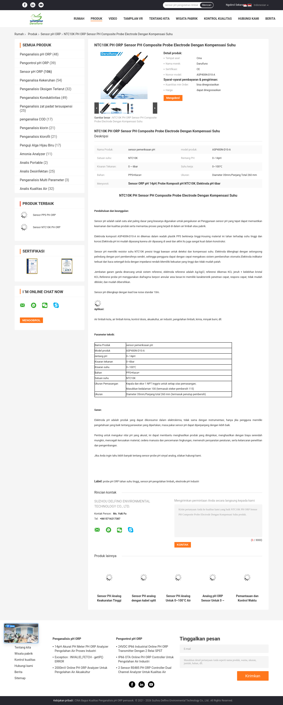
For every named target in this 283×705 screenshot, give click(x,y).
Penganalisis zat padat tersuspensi (46, 106)
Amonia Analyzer (32, 154)
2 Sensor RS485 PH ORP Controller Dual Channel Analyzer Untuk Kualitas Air (144, 670)
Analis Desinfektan (34, 171)
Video (113, 18)
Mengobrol (173, 97)
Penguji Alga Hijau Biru (37, 145)
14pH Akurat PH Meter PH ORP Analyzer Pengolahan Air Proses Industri (81, 649)
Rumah (79, 18)
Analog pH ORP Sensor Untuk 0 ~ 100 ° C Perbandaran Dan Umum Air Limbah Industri (213, 598)
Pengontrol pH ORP (34, 63)
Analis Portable (31, 163)
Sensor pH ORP (51, 34)
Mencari (206, 5)
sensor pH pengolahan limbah (157, 481)
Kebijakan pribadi (63, 700)
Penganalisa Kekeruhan (37, 80)
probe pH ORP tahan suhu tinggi (121, 481)
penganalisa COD (33, 119)
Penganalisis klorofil (35, 137)
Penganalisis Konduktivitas (40, 98)
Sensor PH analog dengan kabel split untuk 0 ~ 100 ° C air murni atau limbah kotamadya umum (143, 598)
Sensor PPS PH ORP (44, 215)
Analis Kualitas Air (33, 189)
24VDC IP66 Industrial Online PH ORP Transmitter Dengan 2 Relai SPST (143, 649)
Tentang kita (159, 18)
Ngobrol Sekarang (236, 4)
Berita (270, 18)
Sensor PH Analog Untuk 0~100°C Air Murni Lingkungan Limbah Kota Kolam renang (178, 598)
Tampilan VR (133, 18)
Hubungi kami (248, 18)
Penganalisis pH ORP (36, 54)
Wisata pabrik (187, 18)
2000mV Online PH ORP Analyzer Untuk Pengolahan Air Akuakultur (81, 670)
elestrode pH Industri (187, 481)
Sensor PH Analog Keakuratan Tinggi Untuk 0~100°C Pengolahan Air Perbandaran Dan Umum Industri (109, 598)
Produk (96, 18)
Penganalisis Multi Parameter (42, 180)
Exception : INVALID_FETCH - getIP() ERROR (79, 659)
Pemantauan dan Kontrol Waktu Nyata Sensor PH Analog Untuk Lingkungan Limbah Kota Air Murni (247, 598)
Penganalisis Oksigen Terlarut (42, 89)
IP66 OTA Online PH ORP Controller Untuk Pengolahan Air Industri (146, 659)
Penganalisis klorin (34, 128)
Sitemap (20, 678)
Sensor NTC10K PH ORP (47, 227)
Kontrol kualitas (218, 18)
